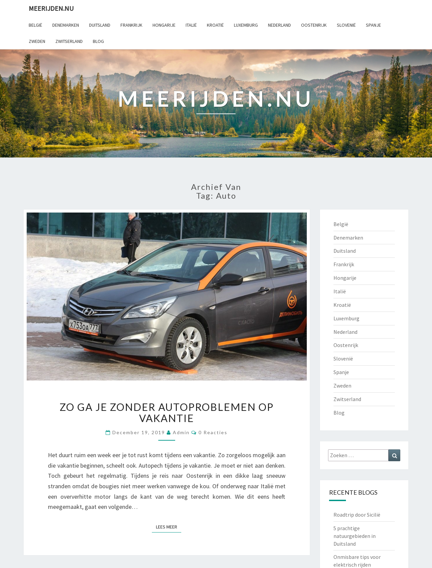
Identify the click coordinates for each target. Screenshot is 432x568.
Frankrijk (131, 25)
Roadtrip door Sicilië (356, 514)
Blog (98, 41)
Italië (191, 25)
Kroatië (215, 25)
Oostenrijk (314, 25)
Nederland (279, 25)
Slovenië (346, 25)
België (35, 25)
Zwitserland (69, 41)
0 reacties (212, 432)
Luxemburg (246, 25)
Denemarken (65, 25)
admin (181, 432)
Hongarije (164, 25)
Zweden (37, 41)
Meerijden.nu (51, 8)
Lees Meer (168, 526)
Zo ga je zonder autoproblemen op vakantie (167, 412)
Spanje (373, 25)
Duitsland (99, 25)
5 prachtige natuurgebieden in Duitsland (354, 536)
